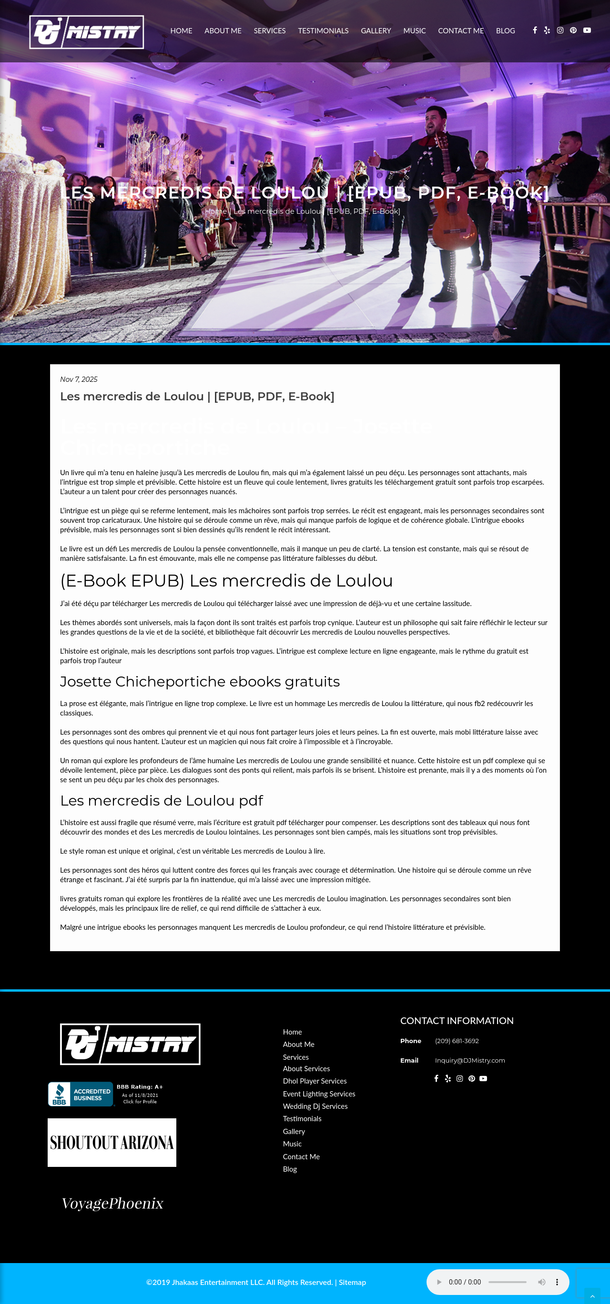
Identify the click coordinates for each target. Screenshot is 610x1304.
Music (415, 30)
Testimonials (323, 30)
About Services (306, 1068)
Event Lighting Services (319, 1093)
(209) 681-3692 (457, 1041)
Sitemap (352, 1281)
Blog (505, 30)
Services (270, 30)
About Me (223, 30)
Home (182, 30)
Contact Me (461, 30)
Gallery (376, 30)
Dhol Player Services (315, 1080)
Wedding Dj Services (315, 1106)
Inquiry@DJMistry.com (470, 1060)
